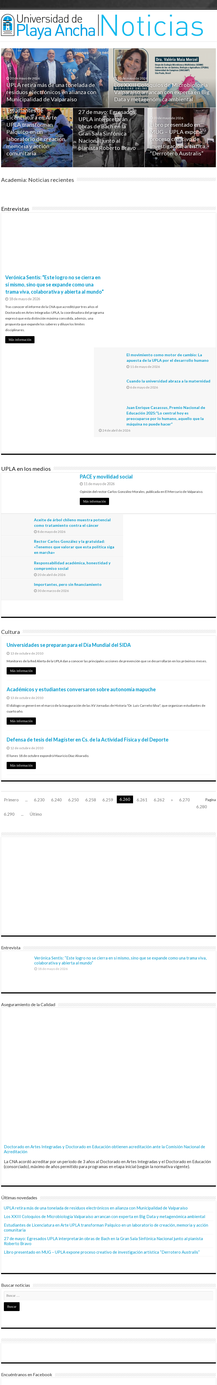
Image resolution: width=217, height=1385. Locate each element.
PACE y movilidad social (106, 387)
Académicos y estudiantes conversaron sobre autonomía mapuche (81, 557)
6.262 (159, 666)
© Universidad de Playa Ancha (29, 1375)
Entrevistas (15, 208)
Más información (20, 340)
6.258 (90, 666)
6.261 (142, 666)
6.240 (56, 666)
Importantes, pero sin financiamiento (175, 451)
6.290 (9, 681)
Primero (11, 666)
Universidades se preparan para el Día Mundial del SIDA (69, 512)
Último (36, 681)
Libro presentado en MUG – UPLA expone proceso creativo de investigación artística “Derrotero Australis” (177, 139)
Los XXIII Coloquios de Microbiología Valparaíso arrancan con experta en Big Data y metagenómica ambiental (162, 92)
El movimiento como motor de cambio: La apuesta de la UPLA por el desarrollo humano (175, 226)
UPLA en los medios (26, 379)
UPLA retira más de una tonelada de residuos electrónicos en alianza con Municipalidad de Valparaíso (52, 92)
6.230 (39, 666)
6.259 (107, 666)
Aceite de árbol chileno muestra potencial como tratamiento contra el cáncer (67, 435)
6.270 (184, 666)
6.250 (73, 666)
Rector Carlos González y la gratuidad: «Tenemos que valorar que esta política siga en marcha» (176, 435)
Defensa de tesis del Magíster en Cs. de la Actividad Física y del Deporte (87, 607)
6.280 (201, 673)
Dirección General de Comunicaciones (37, 1358)
